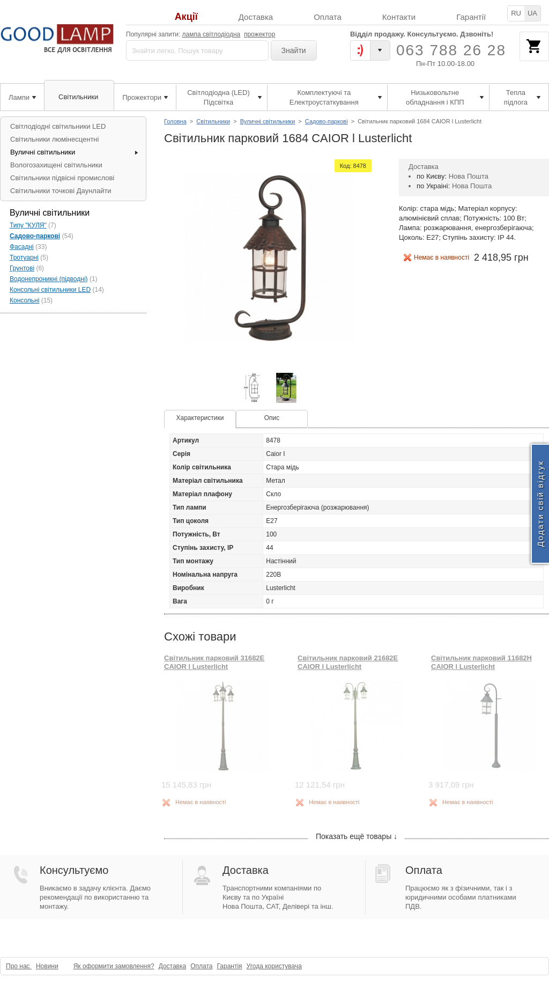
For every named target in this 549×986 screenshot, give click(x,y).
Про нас (19, 966)
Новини (47, 966)
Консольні (24, 300)
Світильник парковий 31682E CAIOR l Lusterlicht (214, 662)
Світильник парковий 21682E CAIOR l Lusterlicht (348, 662)
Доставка (256, 16)
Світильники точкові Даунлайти (61, 191)
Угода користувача (274, 966)
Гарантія (229, 966)
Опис (272, 418)
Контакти (399, 16)
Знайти (293, 50)
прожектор (260, 34)
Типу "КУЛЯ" (28, 225)
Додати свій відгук (540, 503)
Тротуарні (24, 257)
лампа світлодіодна (211, 34)
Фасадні (22, 247)
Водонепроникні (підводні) (49, 279)
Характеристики (200, 418)
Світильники (213, 121)
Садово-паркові (326, 121)
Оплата (328, 16)
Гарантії (471, 16)
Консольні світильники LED (50, 289)
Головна (175, 121)
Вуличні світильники (267, 121)
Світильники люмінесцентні (54, 139)
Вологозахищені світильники (56, 165)
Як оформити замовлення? (113, 966)
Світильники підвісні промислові (62, 178)
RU (516, 13)
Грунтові (22, 268)
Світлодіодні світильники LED (58, 126)
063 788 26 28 (451, 50)
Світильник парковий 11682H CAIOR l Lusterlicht (481, 662)
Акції (186, 17)
